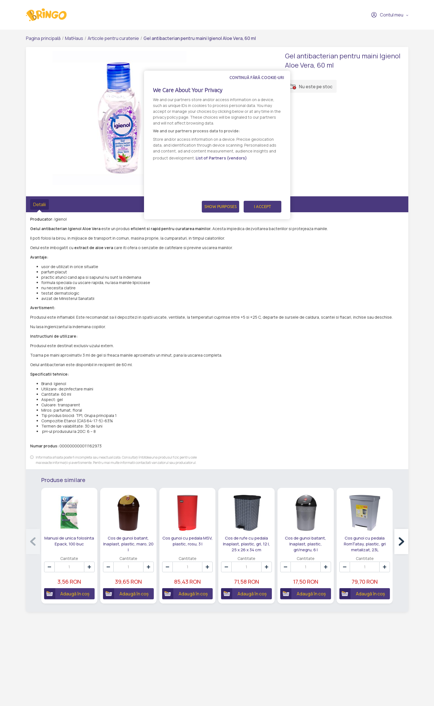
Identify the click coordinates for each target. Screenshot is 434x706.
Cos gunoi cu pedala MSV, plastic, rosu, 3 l (187, 541)
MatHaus (74, 38)
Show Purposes (220, 206)
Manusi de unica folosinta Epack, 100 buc (69, 541)
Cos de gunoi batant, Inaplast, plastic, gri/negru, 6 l (305, 544)
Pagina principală (43, 38)
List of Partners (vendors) (221, 158)
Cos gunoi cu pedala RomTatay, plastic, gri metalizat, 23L (365, 544)
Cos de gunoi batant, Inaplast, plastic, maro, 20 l (128, 544)
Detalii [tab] (39, 204)
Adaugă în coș (67, 593)
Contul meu (387, 15)
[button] (401, 541)
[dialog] (217, 145)
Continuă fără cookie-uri (256, 77)
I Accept (262, 206)
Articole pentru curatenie (113, 38)
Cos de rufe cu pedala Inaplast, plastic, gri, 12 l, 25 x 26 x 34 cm (246, 544)
